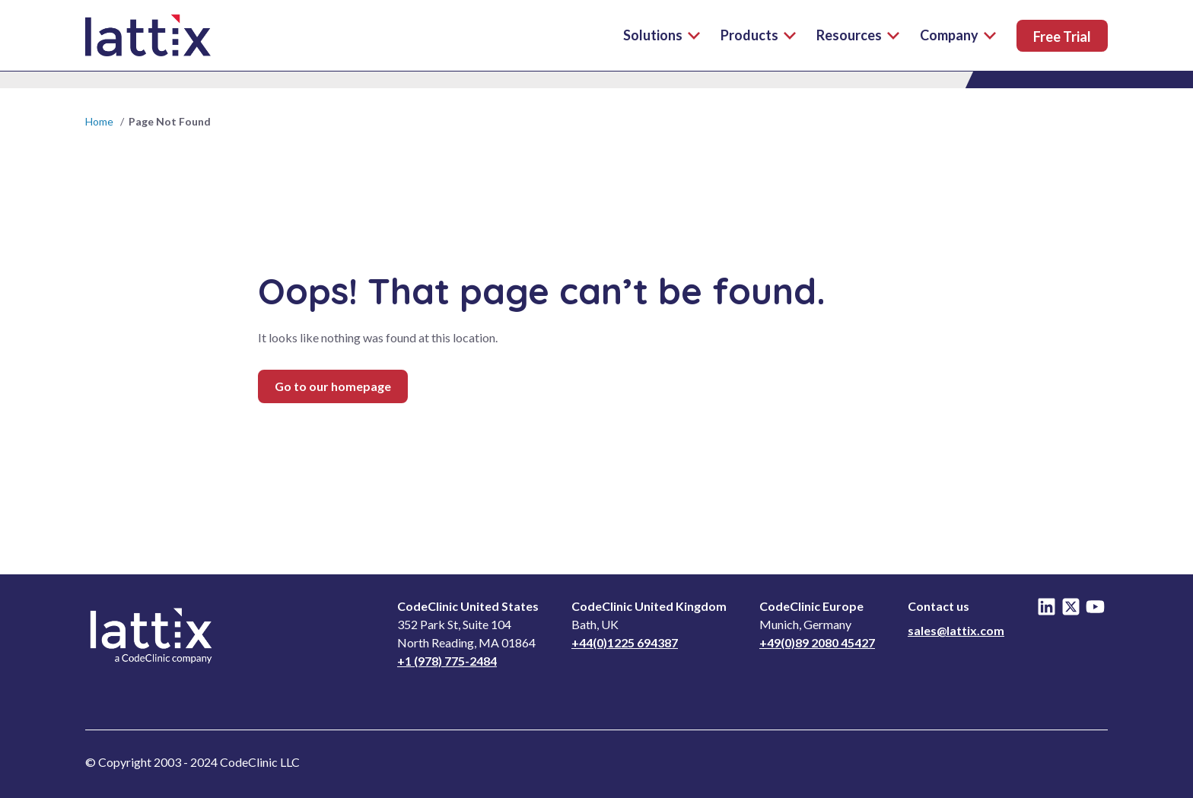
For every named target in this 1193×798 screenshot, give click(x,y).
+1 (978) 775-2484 (447, 660)
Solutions (661, 35)
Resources (857, 35)
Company (958, 35)
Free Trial (1062, 36)
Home (99, 121)
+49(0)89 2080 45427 (817, 642)
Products (758, 35)
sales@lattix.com (956, 630)
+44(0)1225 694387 (624, 642)
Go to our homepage (333, 386)
